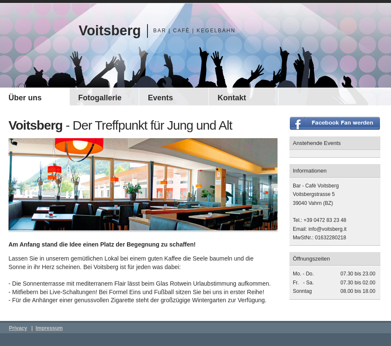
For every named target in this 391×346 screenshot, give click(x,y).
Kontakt (232, 98)
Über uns (25, 98)
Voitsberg (110, 30)
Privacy (18, 328)
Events (160, 98)
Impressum (49, 328)
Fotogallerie (100, 98)
